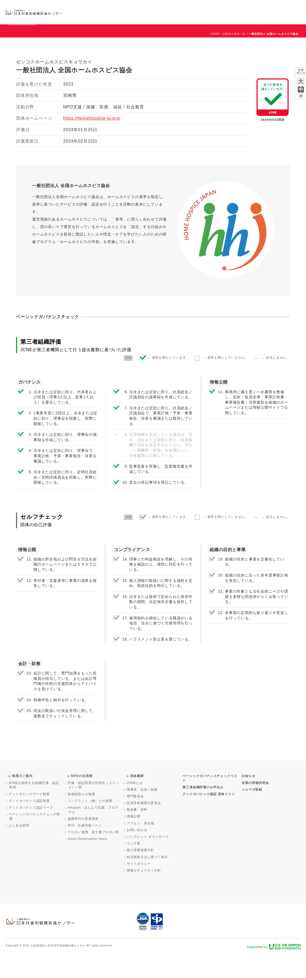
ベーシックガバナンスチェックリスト (134, 11)
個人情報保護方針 (141, 874)
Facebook (238, 16)
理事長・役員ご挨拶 (143, 814)
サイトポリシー (139, 888)
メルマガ (252, 16)
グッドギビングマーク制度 (29, 818)
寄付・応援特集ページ (85, 850)
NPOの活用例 (208, 12)
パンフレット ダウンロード (148, 861)
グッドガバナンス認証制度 (29, 825)
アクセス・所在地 (141, 848)
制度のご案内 (175, 12)
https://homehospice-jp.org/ (92, 142)
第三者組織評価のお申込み (203, 811)
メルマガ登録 (252, 814)
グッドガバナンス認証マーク (31, 832)
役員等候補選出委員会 (144, 827)
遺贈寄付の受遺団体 (83, 843)
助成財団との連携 (81, 818)
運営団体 (261, 7)
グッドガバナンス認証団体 (89, 11)
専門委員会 (136, 820)
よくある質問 (19, 850)
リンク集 (134, 868)
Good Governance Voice (87, 863)
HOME (215, 58)
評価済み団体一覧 (234, 58)
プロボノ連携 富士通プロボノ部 (93, 856)
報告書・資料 (137, 834)
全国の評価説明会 (255, 807)
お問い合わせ (279, 7)
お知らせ (246, 7)
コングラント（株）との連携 (90, 825)
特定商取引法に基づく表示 (148, 881)
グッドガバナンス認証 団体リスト (208, 818)
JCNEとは (135, 807)
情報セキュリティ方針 (144, 895)
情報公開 (134, 841)
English (295, 7)
